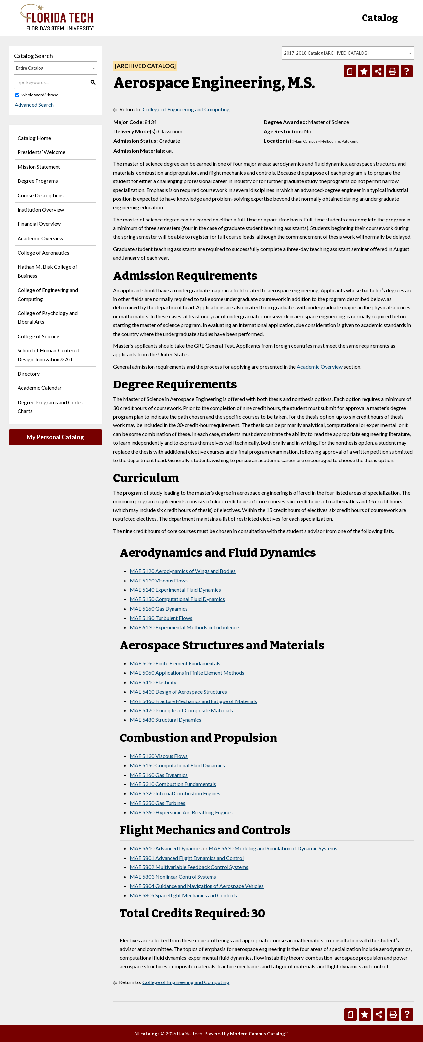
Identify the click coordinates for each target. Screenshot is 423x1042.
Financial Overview (39, 223)
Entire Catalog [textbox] (29, 68)
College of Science (38, 336)
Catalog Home (34, 138)
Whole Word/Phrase (39, 94)
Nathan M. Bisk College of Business (47, 270)
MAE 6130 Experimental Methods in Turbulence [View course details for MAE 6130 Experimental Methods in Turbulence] (184, 627)
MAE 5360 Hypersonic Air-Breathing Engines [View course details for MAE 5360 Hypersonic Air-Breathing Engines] (181, 812)
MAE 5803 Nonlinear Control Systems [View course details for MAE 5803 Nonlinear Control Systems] (173, 876)
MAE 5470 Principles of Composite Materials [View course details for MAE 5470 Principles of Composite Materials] (181, 710)
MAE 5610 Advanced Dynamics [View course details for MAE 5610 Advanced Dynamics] (166, 848)
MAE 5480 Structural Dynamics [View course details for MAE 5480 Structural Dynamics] (165, 719)
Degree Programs (38, 181)
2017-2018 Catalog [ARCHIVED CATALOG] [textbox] (326, 53)
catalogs (150, 1033)
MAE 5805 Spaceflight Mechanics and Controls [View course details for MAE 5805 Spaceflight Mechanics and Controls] (183, 895)
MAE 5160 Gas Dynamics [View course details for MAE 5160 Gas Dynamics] (159, 608)
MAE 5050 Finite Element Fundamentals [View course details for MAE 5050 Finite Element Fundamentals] (175, 663)
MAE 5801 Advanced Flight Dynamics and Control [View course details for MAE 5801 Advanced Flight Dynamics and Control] (187, 858)
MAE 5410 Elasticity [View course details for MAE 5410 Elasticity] (153, 682)
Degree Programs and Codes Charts (50, 406)
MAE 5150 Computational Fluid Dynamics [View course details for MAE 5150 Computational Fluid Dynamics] (177, 599)
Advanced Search (33, 104)
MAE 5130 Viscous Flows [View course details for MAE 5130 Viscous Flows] (159, 580)
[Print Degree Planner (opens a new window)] (350, 71)
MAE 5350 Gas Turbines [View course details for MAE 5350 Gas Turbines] (157, 803)
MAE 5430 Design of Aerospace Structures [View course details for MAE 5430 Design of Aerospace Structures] (178, 691)
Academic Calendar (40, 387)
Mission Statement (39, 166)
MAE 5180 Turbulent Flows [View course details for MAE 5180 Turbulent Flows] (161, 618)
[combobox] (348, 53)
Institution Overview (41, 209)
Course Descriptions (41, 195)
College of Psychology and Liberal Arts (48, 317)
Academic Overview (40, 238)
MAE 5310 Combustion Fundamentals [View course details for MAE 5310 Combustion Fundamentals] (173, 784)
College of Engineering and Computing (48, 294)
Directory (29, 373)
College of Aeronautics (43, 252)
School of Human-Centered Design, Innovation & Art (48, 354)
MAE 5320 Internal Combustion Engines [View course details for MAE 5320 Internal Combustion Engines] (175, 793)
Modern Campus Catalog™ (259, 1033)
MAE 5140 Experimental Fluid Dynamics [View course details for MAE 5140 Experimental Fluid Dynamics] (175, 589)
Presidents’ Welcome (41, 152)
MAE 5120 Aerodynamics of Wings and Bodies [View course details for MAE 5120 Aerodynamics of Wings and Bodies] (183, 571)
